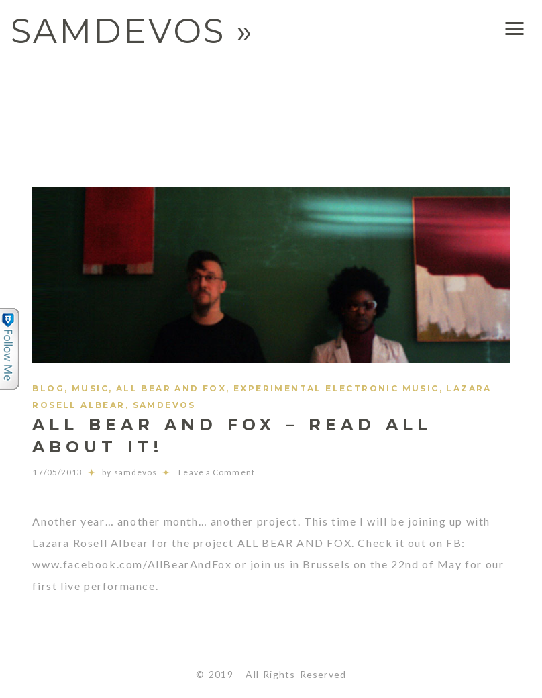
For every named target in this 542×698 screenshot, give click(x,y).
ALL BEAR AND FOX (171, 388)
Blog (48, 388)
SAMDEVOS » (132, 31)
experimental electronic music (336, 388)
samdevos (164, 405)
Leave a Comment (205, 472)
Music (90, 388)
